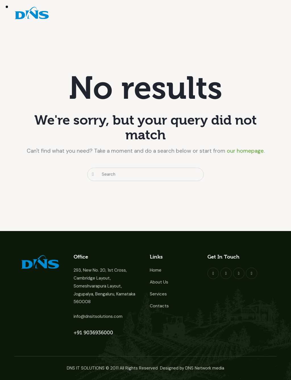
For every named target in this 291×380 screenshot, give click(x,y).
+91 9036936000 (93, 332)
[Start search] (93, 174)
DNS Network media (204, 368)
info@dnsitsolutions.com (98, 316)
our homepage (245, 150)
